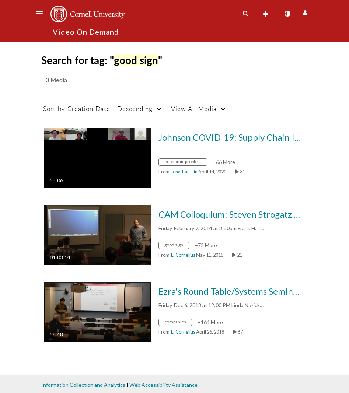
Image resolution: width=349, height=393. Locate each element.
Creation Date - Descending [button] (98, 109)
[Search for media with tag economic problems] (185, 162)
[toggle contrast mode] (287, 13)
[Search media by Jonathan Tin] (184, 172)
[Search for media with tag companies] (178, 323)
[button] (42, 13)
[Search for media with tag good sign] (176, 246)
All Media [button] (194, 109)
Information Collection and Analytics (83, 385)
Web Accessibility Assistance (163, 385)
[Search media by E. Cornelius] (183, 255)
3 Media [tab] (56, 79)
